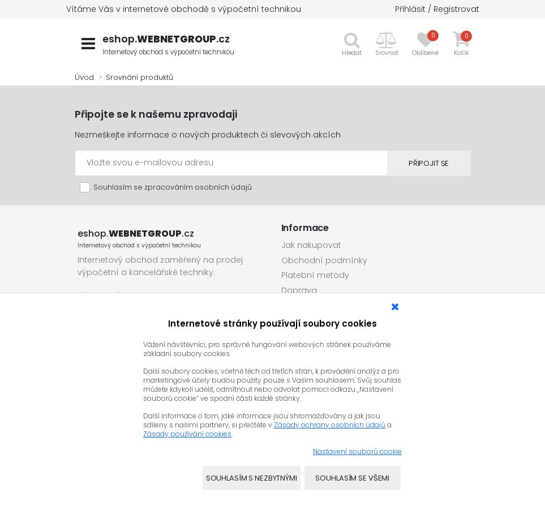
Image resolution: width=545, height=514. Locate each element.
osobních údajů (223, 187)
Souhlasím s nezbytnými (251, 478)
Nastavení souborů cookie (357, 451)
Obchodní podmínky (324, 260)
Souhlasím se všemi (352, 478)
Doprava (299, 290)
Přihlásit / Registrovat (437, 9)
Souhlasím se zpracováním (172, 187)
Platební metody (315, 275)
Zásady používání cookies (187, 434)
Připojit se (422, 162)
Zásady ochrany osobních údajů (329, 425)
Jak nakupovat (311, 245)
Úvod (84, 77)
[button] (386, 43)
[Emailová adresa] (225, 163)
